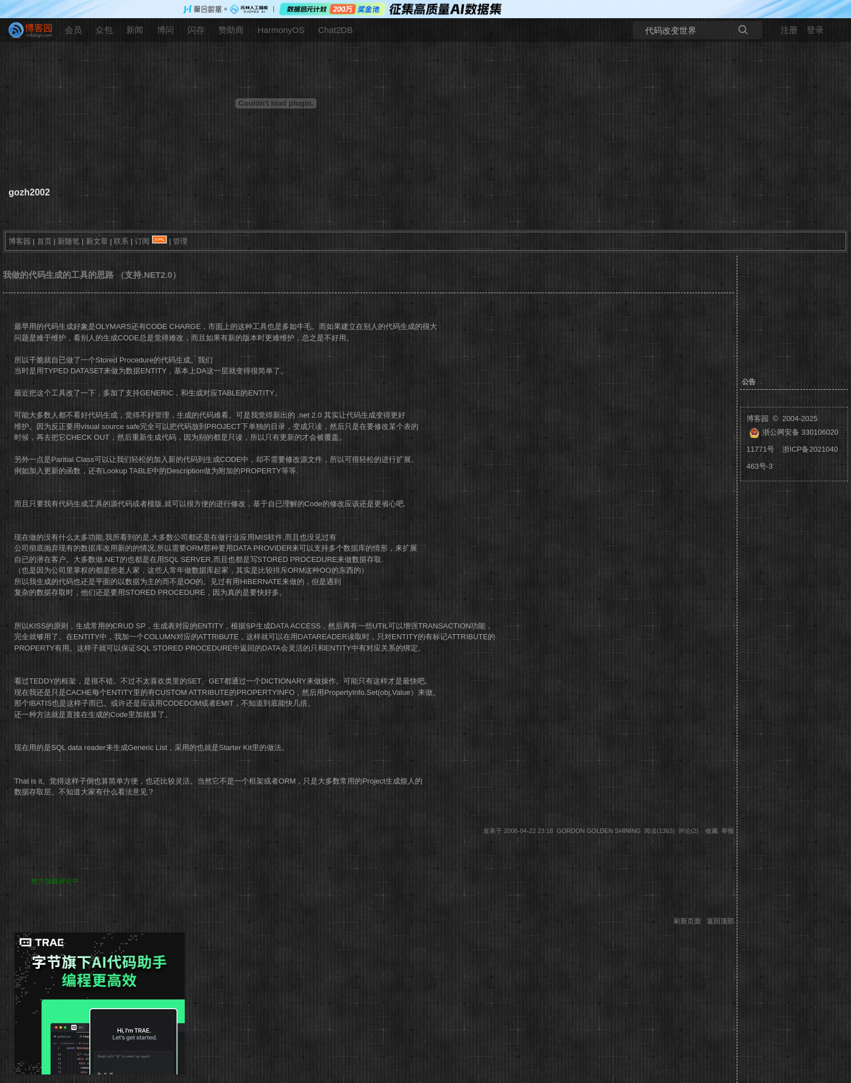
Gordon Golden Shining (599, 830)
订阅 (142, 241)
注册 (789, 30)
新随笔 (68, 241)
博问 (165, 30)
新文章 (97, 241)
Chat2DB (335, 30)
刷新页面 (687, 921)
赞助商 (231, 30)
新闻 (134, 30)
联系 (121, 241)
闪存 (196, 30)
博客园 (20, 241)
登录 (815, 30)
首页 (44, 241)
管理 (180, 241)
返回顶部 (720, 921)
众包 (104, 30)
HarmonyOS (281, 30)
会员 (73, 30)
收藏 (711, 830)
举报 (727, 830)
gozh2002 (29, 192)
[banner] (25, 30)
